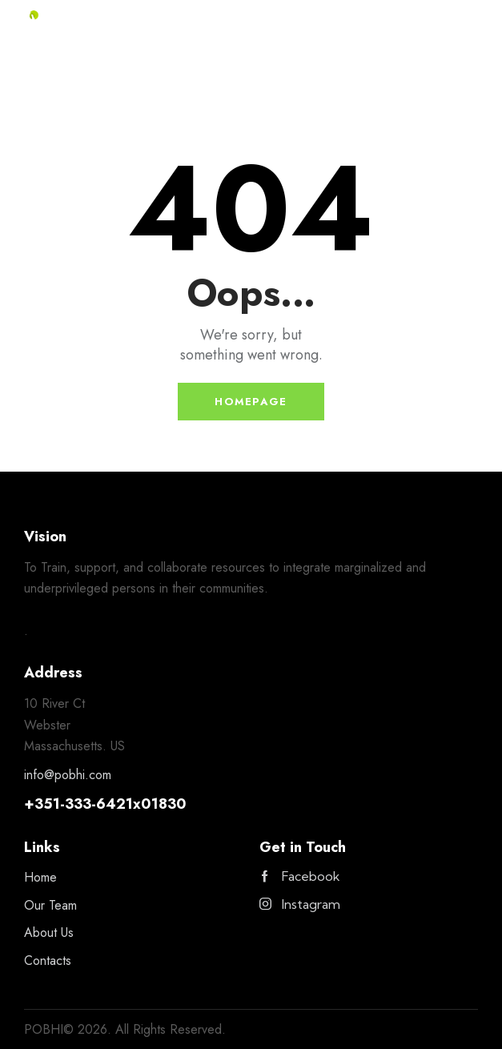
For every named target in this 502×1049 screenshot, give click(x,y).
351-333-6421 (83, 804)
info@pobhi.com (67, 775)
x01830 (160, 804)
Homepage (251, 401)
